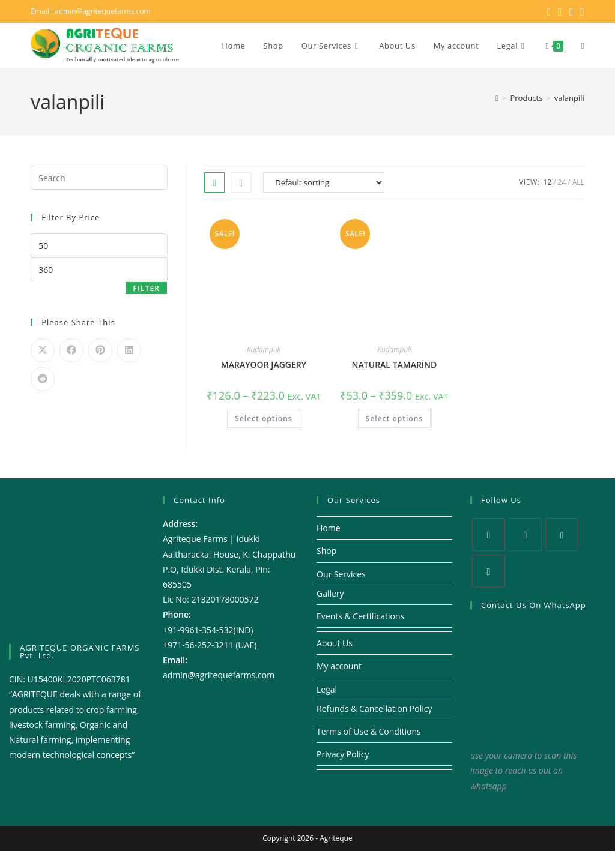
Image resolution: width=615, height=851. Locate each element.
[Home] (496, 97)
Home (329, 528)
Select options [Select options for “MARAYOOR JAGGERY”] (263, 418)
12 (547, 182)
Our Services (341, 574)
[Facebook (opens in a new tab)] (560, 11)
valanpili (569, 97)
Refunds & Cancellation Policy (374, 708)
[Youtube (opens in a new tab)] (580, 11)
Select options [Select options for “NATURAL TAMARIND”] (394, 418)
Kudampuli (263, 349)
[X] (488, 534)
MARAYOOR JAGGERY (263, 364)
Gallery (330, 593)
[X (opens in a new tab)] (548, 11)
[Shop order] (323, 182)
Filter (146, 288)
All (578, 182)
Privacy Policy (343, 754)
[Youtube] (488, 571)
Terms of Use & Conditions (369, 731)
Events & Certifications (360, 616)
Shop (326, 550)
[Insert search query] (99, 178)
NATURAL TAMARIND (394, 364)
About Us (335, 643)
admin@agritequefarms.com (103, 11)
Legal (327, 689)
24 (562, 182)
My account (339, 666)
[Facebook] (525, 534)
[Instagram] (561, 534)
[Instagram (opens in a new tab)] (571, 11)
